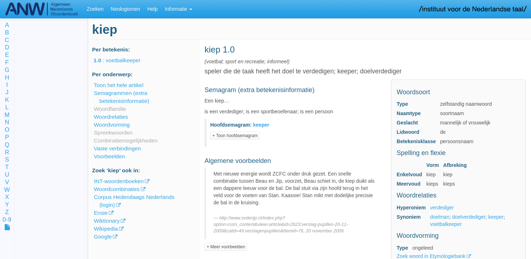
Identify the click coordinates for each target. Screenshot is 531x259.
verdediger (442, 207)
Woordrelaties (111, 117)
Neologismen (125, 9)
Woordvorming (112, 125)
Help (152, 9)
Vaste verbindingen (117, 148)
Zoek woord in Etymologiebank (432, 256)
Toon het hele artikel (118, 85)
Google (103, 236)
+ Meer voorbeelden (226, 246)
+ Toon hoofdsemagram (235, 135)
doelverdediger (468, 217)
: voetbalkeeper (121, 60)
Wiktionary (107, 221)
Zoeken (95, 9)
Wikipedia (106, 229)
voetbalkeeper (446, 224)
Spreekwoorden (113, 133)
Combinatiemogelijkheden (125, 140)
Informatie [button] (178, 9)
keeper (496, 217)
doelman (439, 217)
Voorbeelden (109, 156)
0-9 (7, 220)
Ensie (101, 213)
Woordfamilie (110, 109)
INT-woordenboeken (119, 181)
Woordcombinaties (116, 189)
